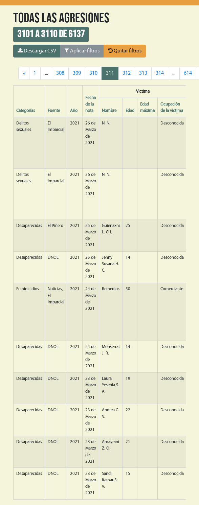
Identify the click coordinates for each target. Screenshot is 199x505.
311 (110, 73)
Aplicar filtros (82, 51)
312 (127, 73)
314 (160, 73)
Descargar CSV (37, 51)
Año (74, 111)
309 (77, 73)
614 (188, 73)
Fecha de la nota (90, 104)
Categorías (25, 111)
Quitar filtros (124, 51)
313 (143, 73)
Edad (130, 111)
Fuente (54, 111)
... (173, 73)
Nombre (109, 111)
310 (93, 73)
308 (60, 73)
